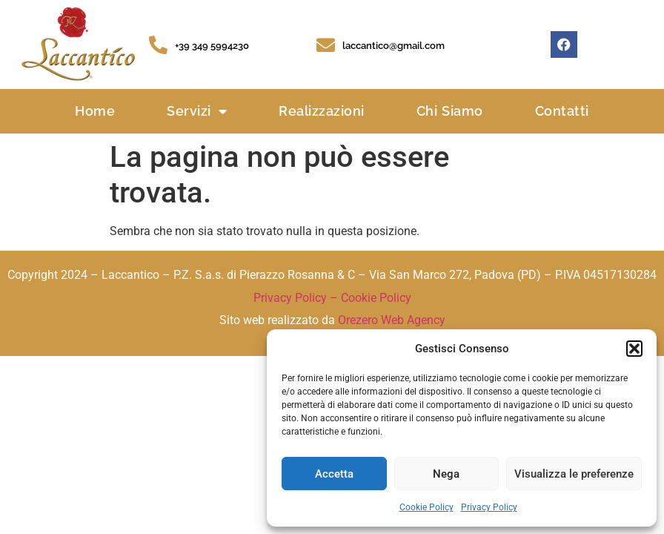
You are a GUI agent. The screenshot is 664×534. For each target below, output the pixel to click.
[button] (634, 348)
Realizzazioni (322, 111)
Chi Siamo (449, 111)
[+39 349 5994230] (158, 45)
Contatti (562, 111)
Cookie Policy (426, 507)
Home (95, 111)
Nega (446, 474)
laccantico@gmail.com (393, 45)
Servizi (197, 111)
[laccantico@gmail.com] (325, 45)
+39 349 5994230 (212, 45)
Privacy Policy (489, 507)
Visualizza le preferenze (574, 474)
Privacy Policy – (297, 298)
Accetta (334, 474)
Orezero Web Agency (391, 320)
